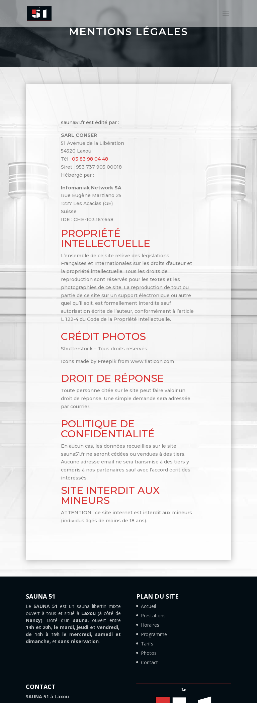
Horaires (150, 625)
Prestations (153, 615)
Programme (154, 634)
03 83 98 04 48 (90, 159)
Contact (149, 662)
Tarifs (147, 643)
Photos (149, 653)
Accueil (148, 606)
